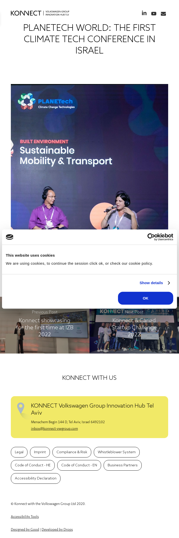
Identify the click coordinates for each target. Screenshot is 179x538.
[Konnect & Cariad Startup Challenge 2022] (134, 325)
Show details (151, 283)
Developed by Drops (57, 529)
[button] (19, 452)
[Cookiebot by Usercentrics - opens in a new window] (151, 237)
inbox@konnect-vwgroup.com (54, 428)
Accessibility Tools (25, 516)
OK (145, 298)
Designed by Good (25, 529)
